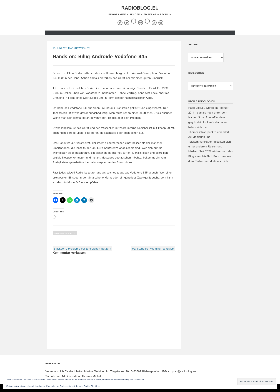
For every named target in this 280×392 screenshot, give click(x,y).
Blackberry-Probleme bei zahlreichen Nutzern (82, 249)
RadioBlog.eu (140, 8)
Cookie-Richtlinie (92, 386)
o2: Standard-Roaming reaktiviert (153, 249)
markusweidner (79, 48)
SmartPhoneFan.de (65, 233)
